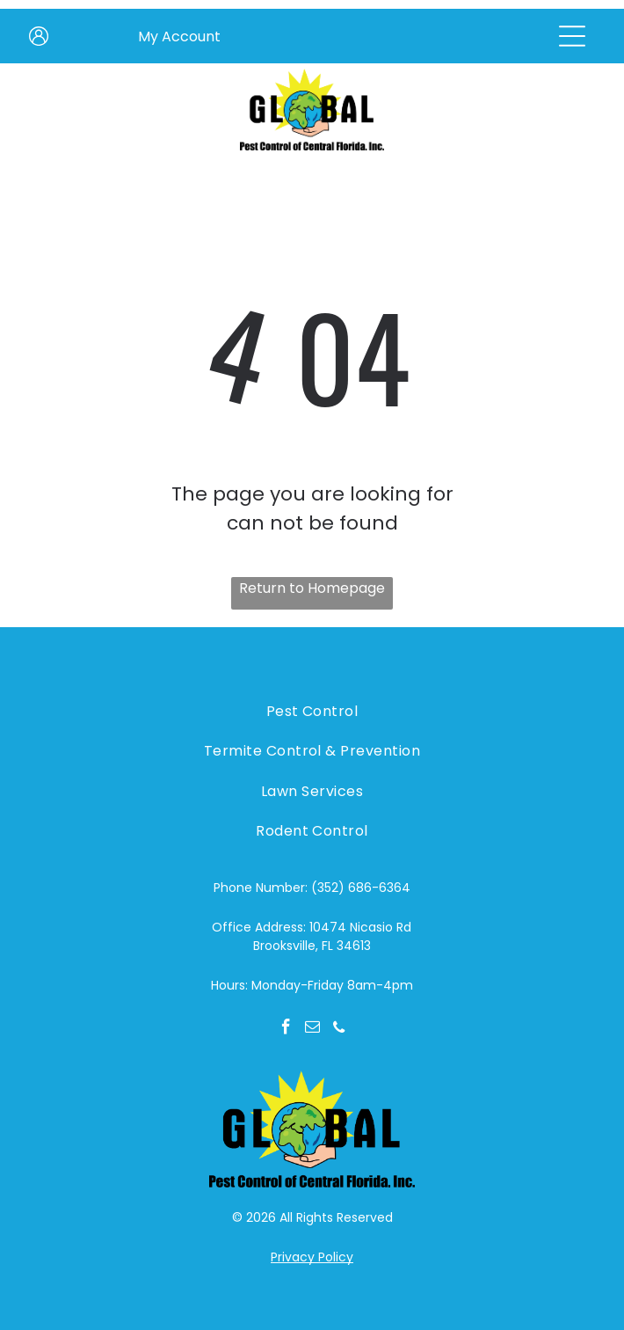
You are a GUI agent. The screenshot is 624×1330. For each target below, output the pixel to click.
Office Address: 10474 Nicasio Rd (311, 927)
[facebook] (286, 1029)
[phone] (339, 1029)
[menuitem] (311, 711)
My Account (179, 36)
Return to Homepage (312, 588)
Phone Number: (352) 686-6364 (312, 887)
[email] (312, 1029)
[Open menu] (572, 36)
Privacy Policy (312, 1257)
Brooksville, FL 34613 (312, 945)
